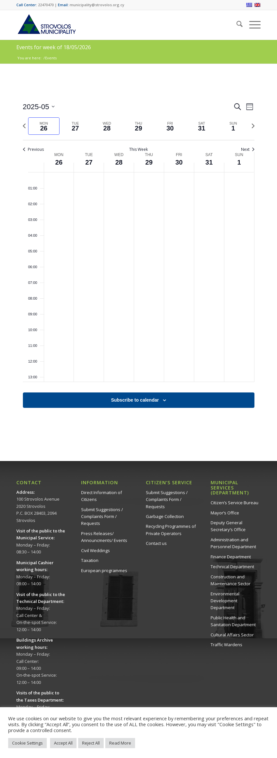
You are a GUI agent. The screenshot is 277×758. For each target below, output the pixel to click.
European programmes (104, 570)
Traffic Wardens (226, 645)
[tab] (44, 126)
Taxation (89, 560)
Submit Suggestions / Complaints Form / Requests (102, 517)
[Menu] (252, 25)
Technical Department (232, 566)
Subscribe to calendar (135, 400)
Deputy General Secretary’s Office (228, 526)
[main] (138, 262)
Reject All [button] (91, 743)
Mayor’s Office (225, 513)
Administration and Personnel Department (233, 543)
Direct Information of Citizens (101, 495)
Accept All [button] (63, 743)
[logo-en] (46, 25)
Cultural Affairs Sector (232, 635)
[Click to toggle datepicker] (39, 106)
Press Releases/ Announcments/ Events (104, 536)
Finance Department (231, 557)
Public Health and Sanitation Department (233, 621)
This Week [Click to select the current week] (138, 149)
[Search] (236, 25)
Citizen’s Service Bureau (234, 503)
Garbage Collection (165, 516)
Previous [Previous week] (33, 149)
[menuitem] (236, 25)
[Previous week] (24, 126)
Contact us (156, 543)
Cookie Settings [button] (27, 743)
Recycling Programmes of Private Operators (171, 529)
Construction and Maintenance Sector (231, 580)
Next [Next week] (247, 149)
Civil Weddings (95, 550)
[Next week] (253, 126)
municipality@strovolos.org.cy (97, 4)
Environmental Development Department (225, 601)
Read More (120, 743)
